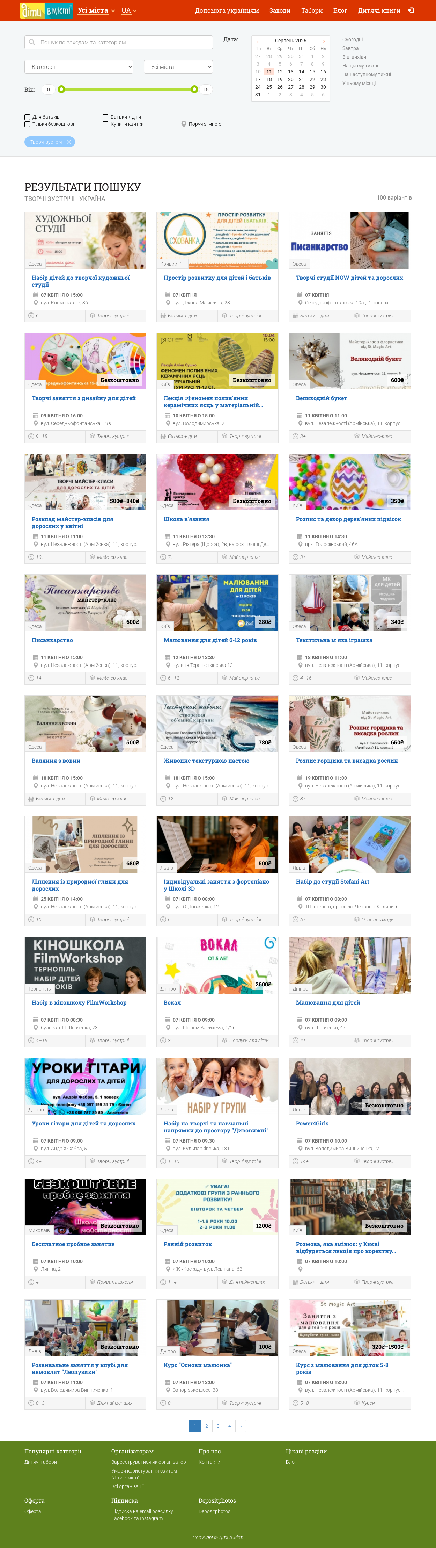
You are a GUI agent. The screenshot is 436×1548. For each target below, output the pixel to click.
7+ (166, 558)
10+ (36, 558)
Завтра (350, 48)
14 (301, 71)
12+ (168, 800)
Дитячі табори (40, 1462)
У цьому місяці (359, 83)
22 (312, 79)
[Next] (240, 1426)
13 (291, 71)
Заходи (280, 10)
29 (312, 87)
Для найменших (243, 1283)
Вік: (29, 89)
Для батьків (42, 117)
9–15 (37, 437)
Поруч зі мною (201, 124)
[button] (96, 10)
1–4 (168, 1283)
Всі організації (127, 1486)
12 (280, 71)
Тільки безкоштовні (50, 124)
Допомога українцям (227, 10)
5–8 (301, 1403)
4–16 (302, 679)
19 (280, 79)
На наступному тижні (366, 75)
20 (291, 79)
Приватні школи (111, 1283)
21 (301, 79)
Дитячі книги (379, 10)
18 (269, 79)
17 (258, 79)
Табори (312, 10)
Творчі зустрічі (109, 316)
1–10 (169, 1162)
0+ (166, 920)
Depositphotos (214, 1511)
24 (258, 87)
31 (258, 95)
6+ (35, 316)
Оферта (32, 1511)
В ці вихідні (354, 57)
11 (269, 71)
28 (301, 87)
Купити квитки (123, 124)
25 (269, 87)
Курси (364, 1403)
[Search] (118, 42)
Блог (340, 10)
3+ (299, 558)
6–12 (169, 679)
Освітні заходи (374, 920)
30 (323, 87)
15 (312, 71)
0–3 (36, 1403)
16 (323, 71)
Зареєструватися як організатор (148, 1462)
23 (323, 79)
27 (291, 87)
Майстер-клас (373, 437)
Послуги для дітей (245, 1041)
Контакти (209, 1462)
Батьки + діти (122, 117)
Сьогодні (352, 40)
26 (280, 87)
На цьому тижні (360, 66)
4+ (299, 1041)
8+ (299, 437)
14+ (36, 679)
